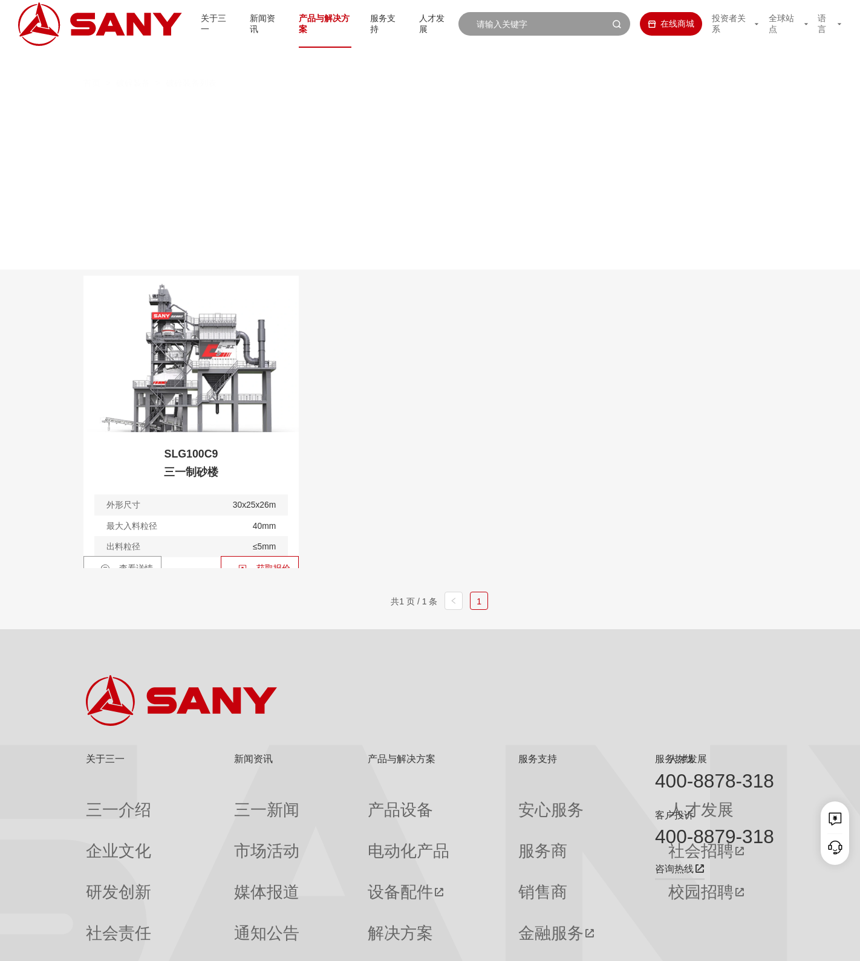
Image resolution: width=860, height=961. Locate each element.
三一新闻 (212, 799)
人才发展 (426, 23)
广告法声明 (756, 943)
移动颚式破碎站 (375, 110)
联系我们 (635, 943)
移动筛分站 (580, 110)
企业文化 (103, 821)
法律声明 (713, 943)
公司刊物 (103, 906)
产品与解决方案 (307, 23)
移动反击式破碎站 (268, 110)
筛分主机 (205, 134)
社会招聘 (566, 821)
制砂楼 (274, 134)
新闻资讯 (242, 23)
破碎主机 (659, 110)
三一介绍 (103, 799)
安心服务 (455, 799)
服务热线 (674, 759)
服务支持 (373, 23)
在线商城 (657, 23)
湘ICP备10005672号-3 (237, 943)
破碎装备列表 (191, 59)
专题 (203, 906)
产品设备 (319, 799)
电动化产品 (323, 821)
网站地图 (595, 943)
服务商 (451, 821)
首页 (91, 59)
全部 (196, 110)
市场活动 (212, 821)
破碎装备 (133, 59)
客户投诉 (674, 815)
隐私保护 (673, 943)
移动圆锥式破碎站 (483, 110)
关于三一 (189, 23)
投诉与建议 (459, 907)
